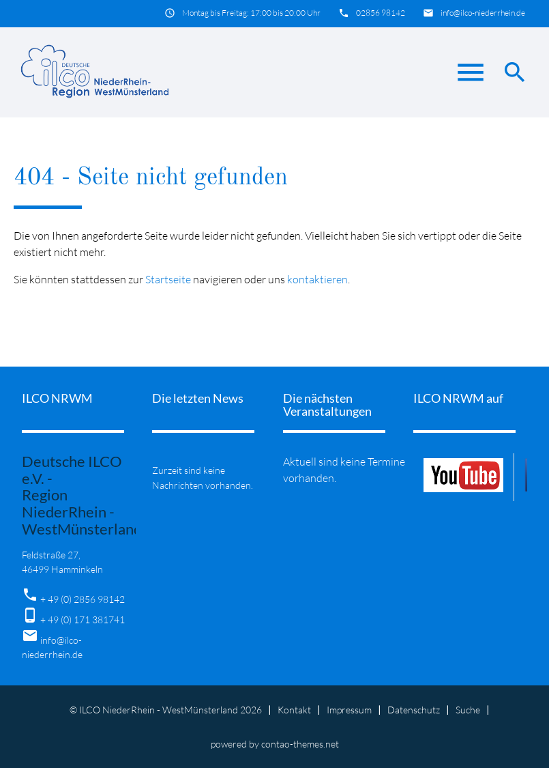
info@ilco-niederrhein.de (483, 13)
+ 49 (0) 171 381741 (82, 619)
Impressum (349, 709)
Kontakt (294, 709)
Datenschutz (413, 709)
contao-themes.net (300, 744)
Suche (468, 709)
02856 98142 (380, 13)
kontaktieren (317, 279)
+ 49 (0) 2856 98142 (82, 599)
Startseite (168, 279)
